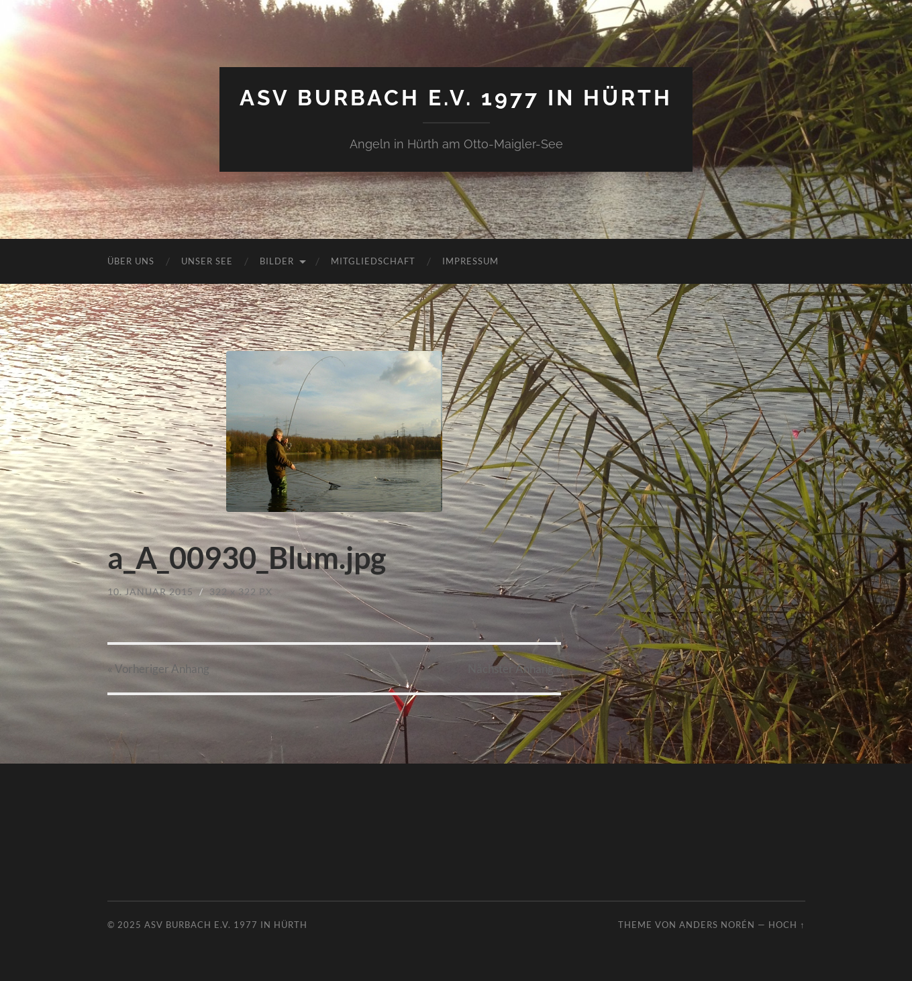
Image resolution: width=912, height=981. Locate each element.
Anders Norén (717, 924)
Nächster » (514, 669)
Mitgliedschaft (373, 261)
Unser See (207, 261)
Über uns (130, 261)
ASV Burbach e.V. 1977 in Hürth (456, 97)
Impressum (470, 261)
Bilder (277, 261)
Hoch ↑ (786, 924)
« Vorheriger (158, 669)
